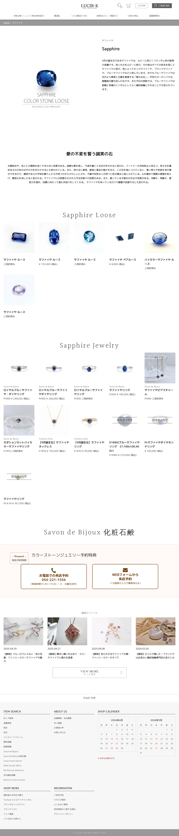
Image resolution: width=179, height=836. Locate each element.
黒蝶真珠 (7, 723)
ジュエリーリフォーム (13, 737)
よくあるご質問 (61, 804)
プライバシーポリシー (63, 814)
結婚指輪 (7, 746)
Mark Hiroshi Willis (12, 765)
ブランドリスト (10, 809)
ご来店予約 (163, 5)
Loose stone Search (13, 760)
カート (128, 5)
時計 (5, 727)
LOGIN (141, 5)
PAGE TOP (89, 698)
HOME (6, 22)
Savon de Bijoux (11, 751)
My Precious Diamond (13, 770)
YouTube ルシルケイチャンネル (17, 799)
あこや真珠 (8, 718)
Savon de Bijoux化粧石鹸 (15, 756)
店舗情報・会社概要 (62, 718)
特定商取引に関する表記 (64, 809)
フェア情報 (8, 814)
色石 (5, 732)
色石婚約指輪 (9, 775)
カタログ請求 (60, 799)
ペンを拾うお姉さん (12, 818)
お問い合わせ (60, 732)
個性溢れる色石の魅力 (13, 795)
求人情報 (58, 723)
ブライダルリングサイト (14, 804)
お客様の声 (59, 727)
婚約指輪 (7, 741)
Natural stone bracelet (14, 779)
